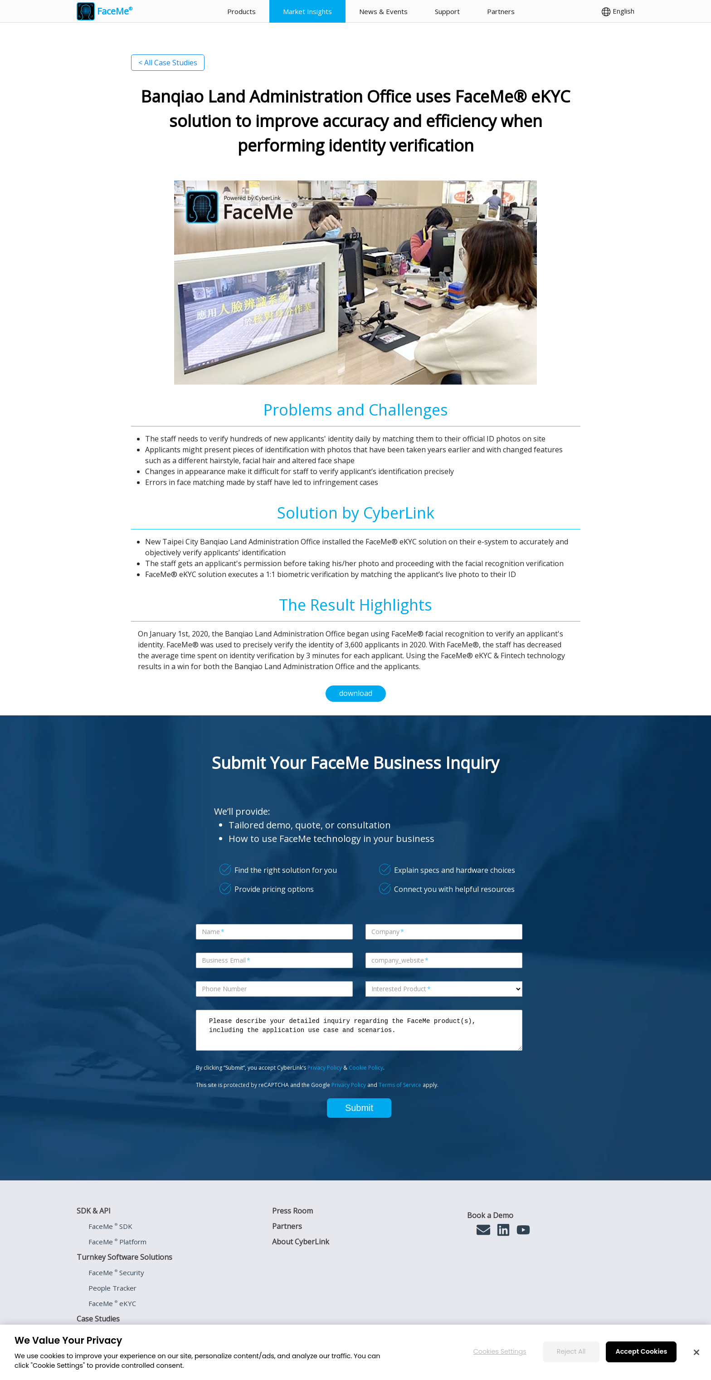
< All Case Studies (167, 63)
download (355, 693)
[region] (355, 1352)
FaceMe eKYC (112, 1303)
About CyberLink (300, 1242)
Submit (359, 1108)
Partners (501, 11)
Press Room (292, 1211)
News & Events (383, 11)
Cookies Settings (499, 1351)
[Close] (696, 1352)
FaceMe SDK (110, 1226)
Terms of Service (400, 1085)
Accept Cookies (641, 1351)
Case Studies (98, 1319)
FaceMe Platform (117, 1241)
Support (447, 11)
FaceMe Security (116, 1272)
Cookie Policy (366, 1068)
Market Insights (307, 11)
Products (241, 11)
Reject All (571, 1351)
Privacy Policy (324, 1068)
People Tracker (112, 1287)
